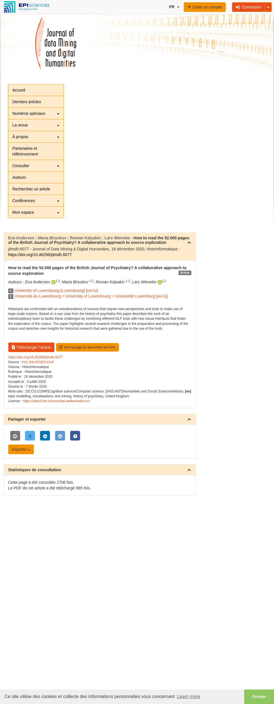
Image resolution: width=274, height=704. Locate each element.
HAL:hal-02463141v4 (38, 362)
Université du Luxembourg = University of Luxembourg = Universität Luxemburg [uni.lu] (91, 296)
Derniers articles (26, 101)
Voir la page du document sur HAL (87, 347)
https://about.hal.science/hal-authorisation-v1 (56, 401)
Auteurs (19, 177)
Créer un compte (204, 7)
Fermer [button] (259, 696)
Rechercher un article (31, 189)
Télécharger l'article (31, 347)
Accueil (18, 90)
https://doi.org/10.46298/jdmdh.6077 (40, 254)
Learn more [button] (188, 696)
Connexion (248, 7)
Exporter (21, 449)
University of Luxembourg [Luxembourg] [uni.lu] (56, 290)
